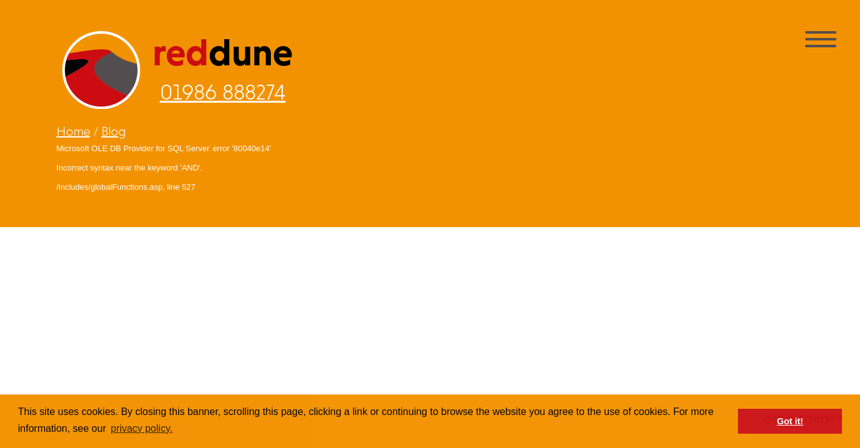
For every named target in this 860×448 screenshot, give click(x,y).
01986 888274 (223, 92)
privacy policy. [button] (141, 428)
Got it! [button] (790, 421)
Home (73, 131)
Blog (114, 131)
